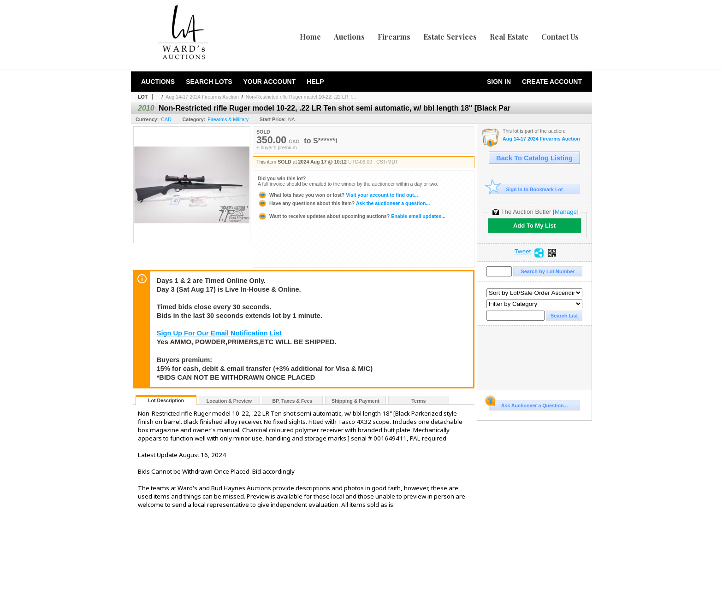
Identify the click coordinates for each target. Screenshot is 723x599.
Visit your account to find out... (338, 195)
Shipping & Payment (355, 401)
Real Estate (509, 36)
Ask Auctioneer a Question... (528, 404)
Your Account (269, 81)
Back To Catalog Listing (534, 158)
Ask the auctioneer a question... (344, 203)
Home (310, 36)
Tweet (523, 251)
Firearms (394, 36)
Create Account (552, 81)
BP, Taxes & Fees (293, 401)
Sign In (499, 81)
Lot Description (166, 400)
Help (315, 81)
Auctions (349, 36)
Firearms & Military (228, 119)
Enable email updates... (351, 216)
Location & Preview (229, 401)
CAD (166, 119)
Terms (418, 401)
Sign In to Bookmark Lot (526, 189)
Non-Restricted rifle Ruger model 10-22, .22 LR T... (301, 97)
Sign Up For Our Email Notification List (219, 333)
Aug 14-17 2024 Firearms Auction (202, 97)
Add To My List (534, 225)
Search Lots (209, 81)
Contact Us (560, 36)
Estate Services (450, 36)
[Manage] (565, 211)
